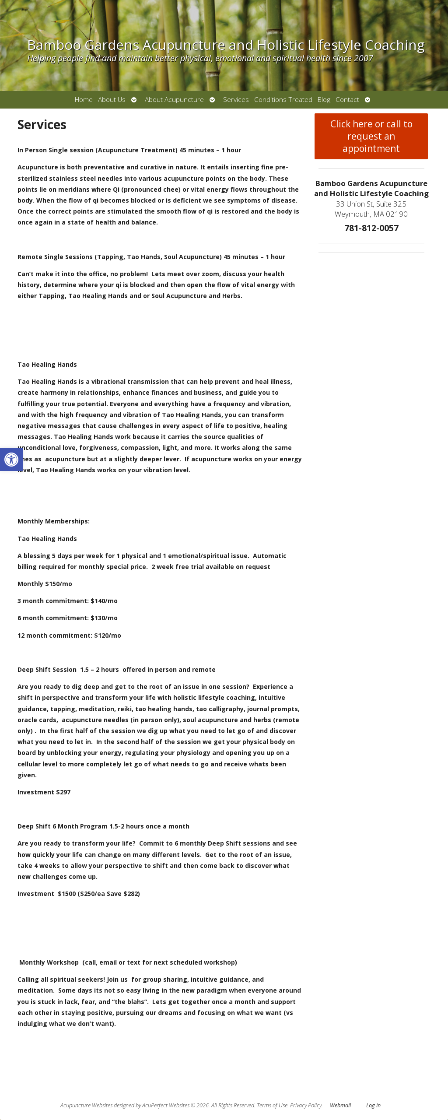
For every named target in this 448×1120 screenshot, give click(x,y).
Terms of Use (272, 1105)
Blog (324, 99)
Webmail (340, 1105)
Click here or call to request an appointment (371, 136)
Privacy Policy (306, 1105)
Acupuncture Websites (86, 1105)
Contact (347, 99)
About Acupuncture (174, 99)
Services (236, 99)
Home (84, 99)
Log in (373, 1105)
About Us (112, 99)
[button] (11, 459)
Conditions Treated (283, 99)
